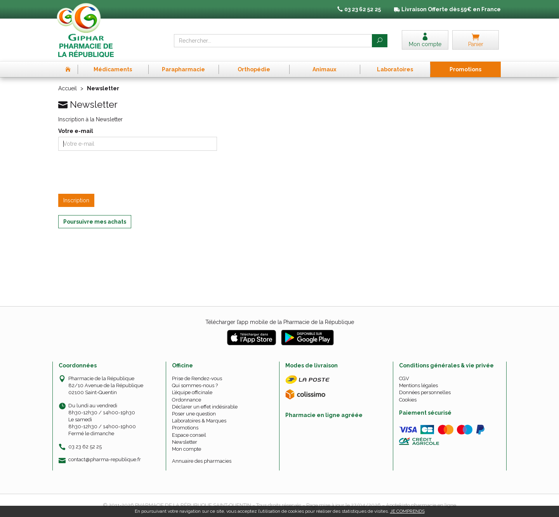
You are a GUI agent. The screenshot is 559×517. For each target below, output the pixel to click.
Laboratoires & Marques (199, 421)
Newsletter (184, 442)
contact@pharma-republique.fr (104, 459)
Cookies (408, 400)
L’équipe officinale (192, 392)
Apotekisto (421, 505)
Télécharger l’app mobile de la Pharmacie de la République (279, 322)
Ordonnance (186, 400)
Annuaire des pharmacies (201, 461)
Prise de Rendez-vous (197, 378)
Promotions (185, 428)
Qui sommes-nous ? (195, 385)
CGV (404, 378)
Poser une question (194, 414)
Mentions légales (418, 385)
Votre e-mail (75, 131)
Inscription (76, 200)
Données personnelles (425, 392)
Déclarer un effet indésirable (205, 407)
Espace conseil (189, 435)
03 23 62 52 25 (85, 447)
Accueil (67, 88)
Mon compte (186, 449)
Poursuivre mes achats (94, 222)
